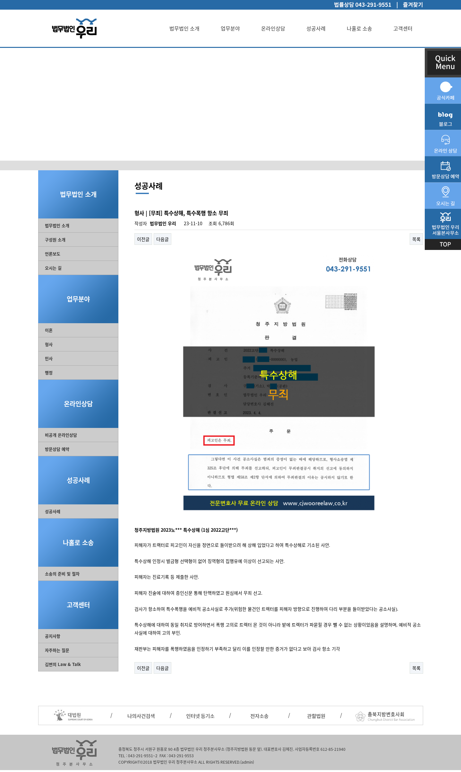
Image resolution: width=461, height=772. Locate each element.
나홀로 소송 (359, 28)
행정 (49, 372)
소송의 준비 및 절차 (62, 574)
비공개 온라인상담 (61, 435)
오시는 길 (53, 268)
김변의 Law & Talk (63, 664)
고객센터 (403, 28)
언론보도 (52, 254)
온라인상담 (273, 28)
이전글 (143, 239)
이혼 (49, 330)
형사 (49, 344)
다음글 (162, 239)
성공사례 (316, 28)
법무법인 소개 (184, 28)
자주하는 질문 (57, 650)
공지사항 (52, 636)
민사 (49, 358)
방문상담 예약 (57, 449)
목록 (416, 239)
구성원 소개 (55, 239)
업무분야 (230, 28)
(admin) (247, 762)
